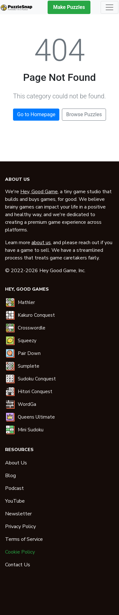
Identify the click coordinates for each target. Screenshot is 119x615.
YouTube (15, 501)
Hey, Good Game (39, 191)
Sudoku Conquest (37, 379)
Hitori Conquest (35, 391)
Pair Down (29, 353)
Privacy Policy (20, 526)
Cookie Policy (20, 551)
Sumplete (28, 366)
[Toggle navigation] (109, 7)
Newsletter (18, 513)
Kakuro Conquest (36, 315)
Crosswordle (31, 328)
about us (41, 242)
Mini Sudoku (30, 430)
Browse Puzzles (84, 114)
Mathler (26, 302)
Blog (10, 475)
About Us (16, 462)
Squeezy (27, 340)
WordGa (27, 404)
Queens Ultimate (36, 417)
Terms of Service (24, 539)
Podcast (14, 488)
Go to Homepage (36, 114)
